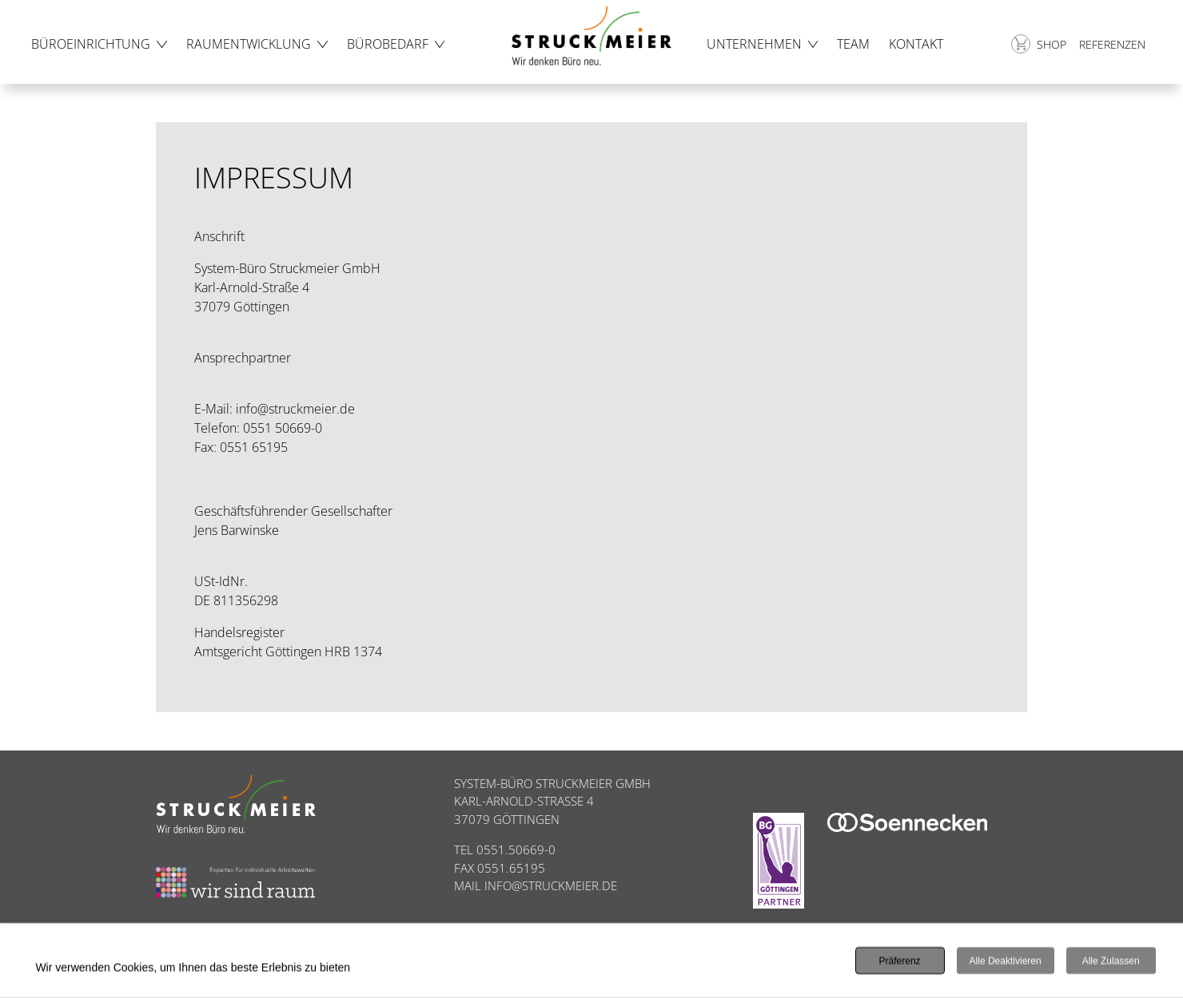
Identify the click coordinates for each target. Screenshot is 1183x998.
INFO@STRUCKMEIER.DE (550, 885)
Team (853, 44)
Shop (1038, 43)
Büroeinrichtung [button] (90, 44)
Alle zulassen (1111, 962)
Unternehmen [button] (754, 44)
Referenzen (1112, 44)
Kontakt (916, 44)
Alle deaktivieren (1006, 962)
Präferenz (900, 962)
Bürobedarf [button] (387, 44)
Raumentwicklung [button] (248, 44)
